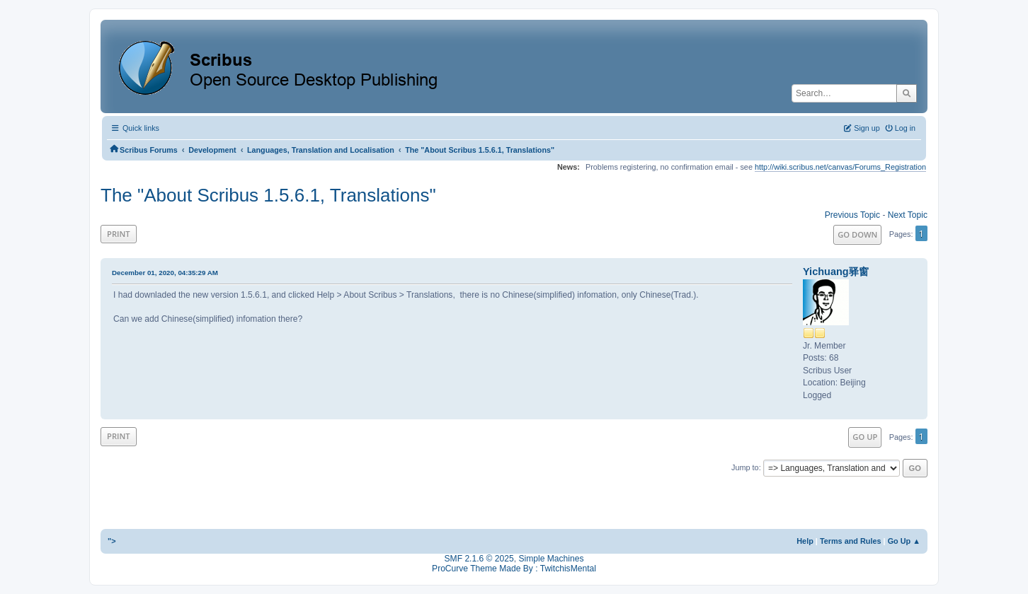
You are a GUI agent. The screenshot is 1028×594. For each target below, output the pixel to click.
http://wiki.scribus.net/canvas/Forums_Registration (840, 167)
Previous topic (852, 215)
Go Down (857, 234)
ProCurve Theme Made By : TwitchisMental (514, 568)
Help (804, 541)
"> (112, 541)
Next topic (907, 215)
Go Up (864, 436)
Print (118, 233)
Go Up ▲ (904, 541)
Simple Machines (550, 559)
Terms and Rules (850, 541)
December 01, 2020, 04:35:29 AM (165, 272)
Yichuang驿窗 (836, 271)
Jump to (745, 467)
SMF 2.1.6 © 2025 (479, 559)
